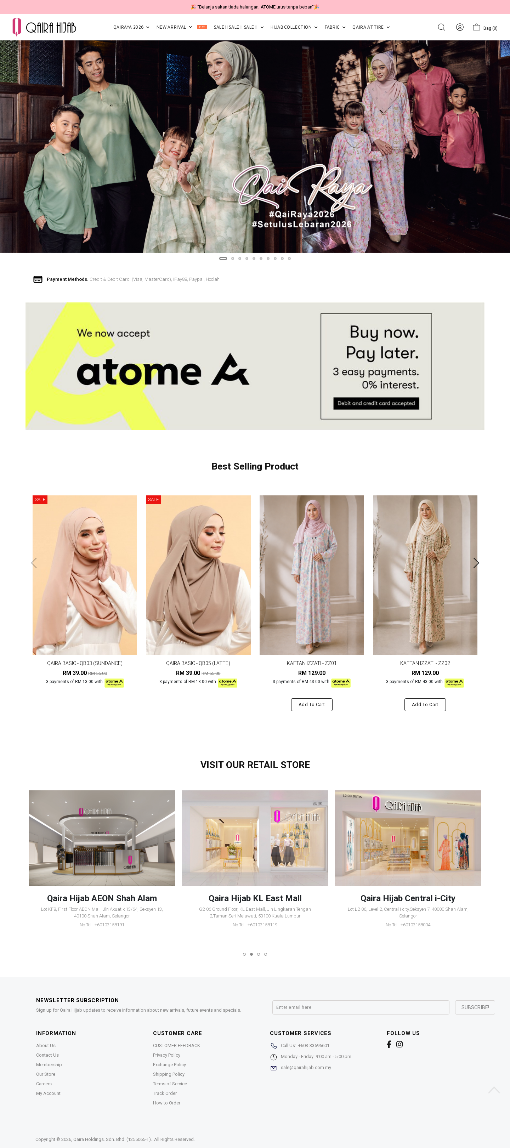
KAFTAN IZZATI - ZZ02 (425, 663)
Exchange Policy (169, 1064)
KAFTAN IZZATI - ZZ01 (312, 663)
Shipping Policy (169, 1074)
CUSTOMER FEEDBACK (176, 1045)
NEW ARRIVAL (182, 27)
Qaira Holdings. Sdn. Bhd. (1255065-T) (112, 1139)
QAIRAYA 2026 (131, 27)
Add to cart (312, 704)
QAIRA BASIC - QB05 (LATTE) (198, 663)
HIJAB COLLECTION (294, 27)
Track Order (165, 1093)
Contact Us (47, 1055)
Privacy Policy (166, 1055)
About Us (46, 1045)
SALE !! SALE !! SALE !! (239, 27)
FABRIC (335, 27)
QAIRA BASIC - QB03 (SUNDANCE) (85, 663)
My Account (48, 1093)
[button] (223, 258)
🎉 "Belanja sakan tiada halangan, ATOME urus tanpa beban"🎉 (255, 7)
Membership (49, 1064)
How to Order (166, 1103)
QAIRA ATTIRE (371, 27)
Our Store (45, 1074)
